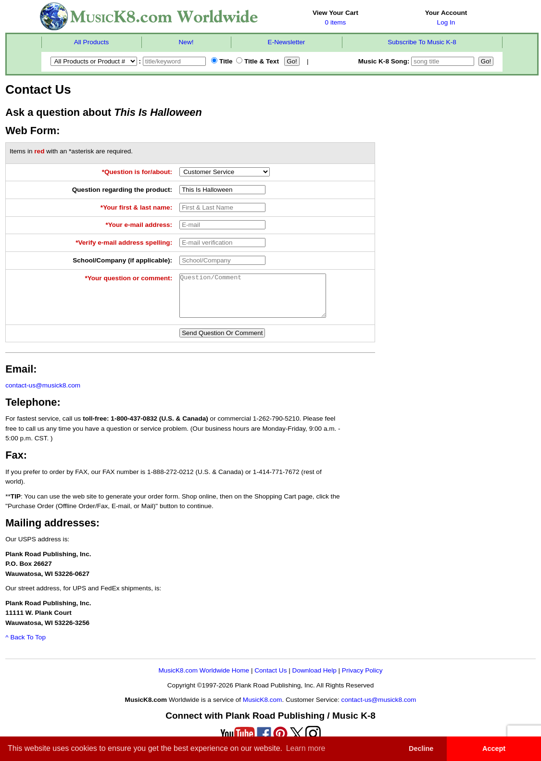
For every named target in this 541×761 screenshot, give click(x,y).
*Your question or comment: (128, 278)
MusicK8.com (262, 708)
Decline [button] (421, 748)
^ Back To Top (25, 645)
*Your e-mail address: (138, 224)
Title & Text (257, 61)
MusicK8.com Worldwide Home (204, 679)
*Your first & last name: (136, 207)
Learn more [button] (306, 748)
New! (186, 42)
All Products (91, 42)
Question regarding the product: (122, 189)
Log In (446, 22)
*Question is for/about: (137, 171)
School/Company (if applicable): (122, 260)
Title (221, 61)
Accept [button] (493, 748)
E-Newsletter (286, 42)
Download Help (314, 679)
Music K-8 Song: (417, 61)
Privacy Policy (362, 679)
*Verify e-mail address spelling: (123, 242)
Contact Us (270, 679)
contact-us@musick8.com (42, 394)
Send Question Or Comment (222, 341)
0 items (335, 22)
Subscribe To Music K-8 (422, 42)
